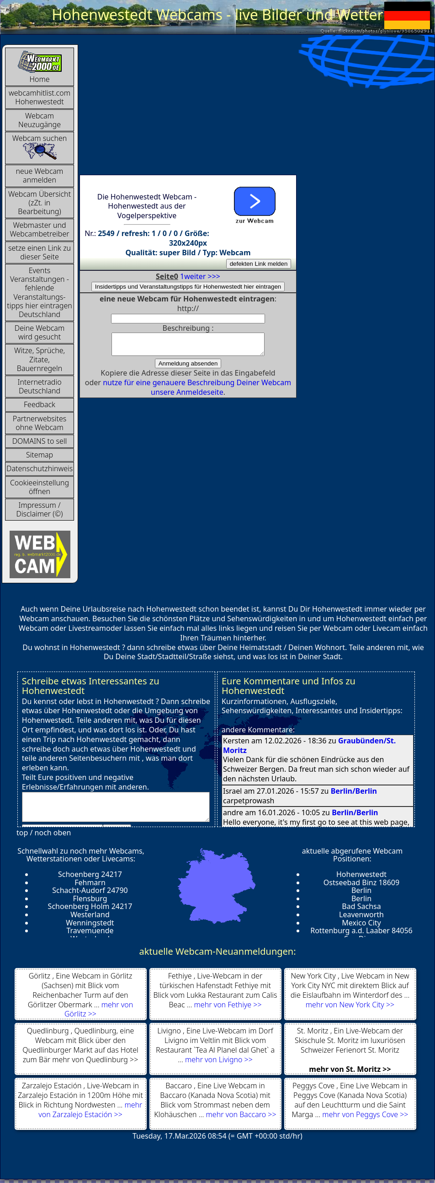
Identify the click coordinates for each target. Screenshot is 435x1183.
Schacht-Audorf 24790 (90, 890)
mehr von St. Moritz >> (350, 1069)
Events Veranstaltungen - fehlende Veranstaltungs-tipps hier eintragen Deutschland (39, 292)
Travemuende (89, 930)
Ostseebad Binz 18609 (361, 882)
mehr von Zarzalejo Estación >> (90, 1109)
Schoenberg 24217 (90, 874)
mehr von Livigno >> (219, 1059)
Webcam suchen (39, 146)
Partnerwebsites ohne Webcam (40, 423)
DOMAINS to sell (39, 441)
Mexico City (361, 923)
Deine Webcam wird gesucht (39, 332)
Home (40, 67)
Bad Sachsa (361, 906)
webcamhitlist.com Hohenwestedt (39, 97)
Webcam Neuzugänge (39, 120)
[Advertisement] (215, 108)
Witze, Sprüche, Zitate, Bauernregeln (39, 359)
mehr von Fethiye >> (228, 1005)
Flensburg (90, 898)
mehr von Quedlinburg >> (95, 1059)
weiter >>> (202, 276)
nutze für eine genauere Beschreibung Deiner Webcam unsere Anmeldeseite (197, 391)
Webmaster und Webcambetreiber (39, 229)
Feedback (39, 404)
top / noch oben (43, 833)
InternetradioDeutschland (39, 386)
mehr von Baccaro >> (241, 1114)
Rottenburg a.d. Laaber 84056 (361, 930)
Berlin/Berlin (354, 791)
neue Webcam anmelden (40, 175)
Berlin (361, 890)
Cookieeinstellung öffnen (39, 487)
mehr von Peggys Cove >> (365, 1114)
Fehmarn (90, 882)
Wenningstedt (90, 923)
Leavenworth (361, 914)
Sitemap (39, 455)
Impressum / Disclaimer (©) (39, 509)
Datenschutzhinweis (39, 468)
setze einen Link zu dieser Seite (39, 252)
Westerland (90, 914)
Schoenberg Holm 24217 (90, 906)
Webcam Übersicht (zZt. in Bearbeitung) (39, 202)
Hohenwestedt (361, 874)
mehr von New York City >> (350, 1005)
